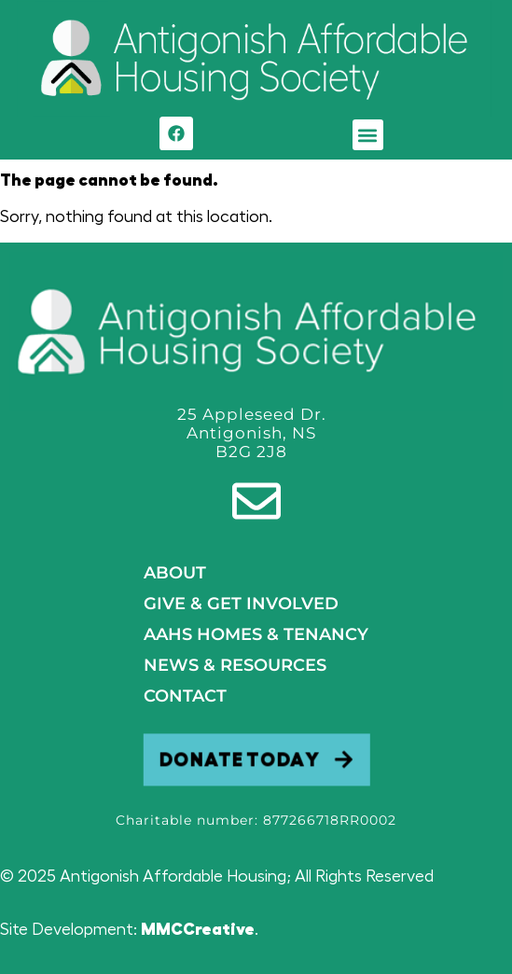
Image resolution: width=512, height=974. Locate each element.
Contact (185, 696)
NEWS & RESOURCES (235, 665)
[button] (368, 134)
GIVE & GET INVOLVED (241, 603)
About (175, 573)
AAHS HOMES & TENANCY (256, 634)
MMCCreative (198, 929)
